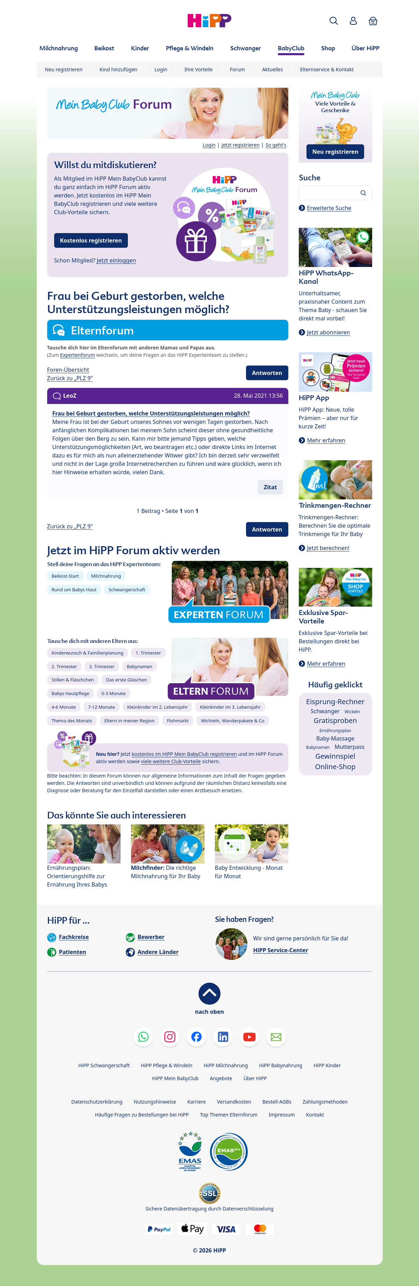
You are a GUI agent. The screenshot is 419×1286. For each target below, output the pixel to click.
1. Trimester (148, 653)
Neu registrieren (64, 69)
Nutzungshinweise (154, 1101)
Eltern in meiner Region (129, 720)
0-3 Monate (113, 693)
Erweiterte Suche (329, 208)
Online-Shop (335, 766)
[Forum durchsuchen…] (335, 193)
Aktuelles (272, 69)
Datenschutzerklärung (96, 1101)
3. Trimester (102, 666)
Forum (237, 69)
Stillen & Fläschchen (73, 680)
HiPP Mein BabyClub (175, 1078)
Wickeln (352, 712)
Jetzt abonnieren (328, 332)
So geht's (276, 145)
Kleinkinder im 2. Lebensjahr (157, 707)
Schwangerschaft (127, 589)
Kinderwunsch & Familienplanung (88, 653)
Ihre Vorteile (199, 69)
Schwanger (325, 711)
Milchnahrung (106, 576)
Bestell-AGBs (276, 1101)
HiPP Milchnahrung (226, 1065)
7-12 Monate (101, 707)
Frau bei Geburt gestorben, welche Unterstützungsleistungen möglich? (151, 413)
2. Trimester (64, 666)
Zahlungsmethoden (325, 1101)
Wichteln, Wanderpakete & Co (233, 720)
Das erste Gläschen (126, 680)
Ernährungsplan (335, 731)
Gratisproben (335, 720)
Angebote (221, 1078)
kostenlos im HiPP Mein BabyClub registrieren (184, 754)
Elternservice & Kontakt (327, 69)
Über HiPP (255, 1078)
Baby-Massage (335, 738)
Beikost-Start (65, 576)
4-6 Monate (64, 707)
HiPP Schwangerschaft (104, 1065)
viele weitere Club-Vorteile (171, 761)
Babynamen (139, 666)
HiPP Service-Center (280, 950)
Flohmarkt (177, 720)
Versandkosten (234, 1101)
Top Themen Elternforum (229, 1114)
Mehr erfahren (326, 440)
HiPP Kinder (327, 1065)
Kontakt (315, 1114)
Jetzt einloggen (116, 260)
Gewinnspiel (335, 756)
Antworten (267, 373)
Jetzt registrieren (241, 145)
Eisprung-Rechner (335, 701)
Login (160, 69)
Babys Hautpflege (70, 693)
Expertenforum (77, 355)
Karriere (196, 1101)
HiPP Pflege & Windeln (166, 1065)
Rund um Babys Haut (74, 589)
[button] (334, 20)
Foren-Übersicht (68, 370)
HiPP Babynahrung (280, 1065)
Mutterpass (349, 747)
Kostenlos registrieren (91, 240)
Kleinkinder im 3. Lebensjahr (230, 707)
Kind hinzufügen (118, 69)
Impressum (282, 1114)
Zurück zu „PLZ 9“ (70, 378)
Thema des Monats (72, 720)
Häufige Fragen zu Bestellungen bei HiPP (142, 1114)
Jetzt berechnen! (328, 548)
